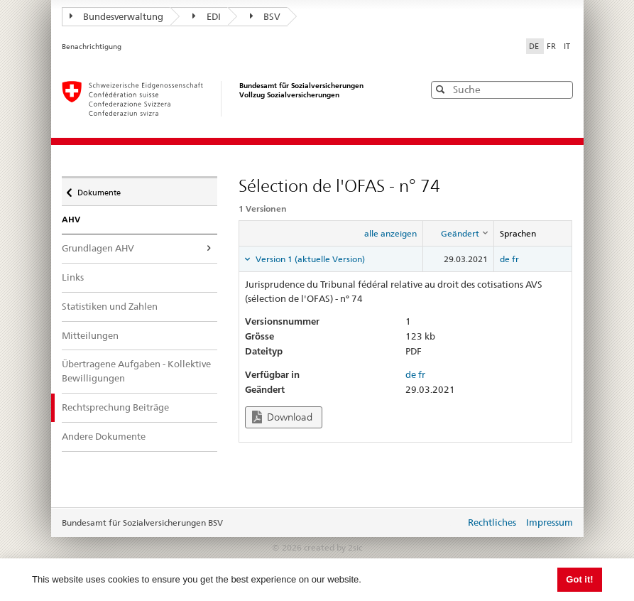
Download (282, 417)
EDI (206, 16)
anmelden (444, 523)
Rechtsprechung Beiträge (125, 407)
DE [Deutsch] (535, 46)
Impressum (549, 522)
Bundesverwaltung (117, 16)
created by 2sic (333, 547)
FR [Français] (552, 46)
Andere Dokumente (104, 436)
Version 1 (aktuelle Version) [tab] (309, 259)
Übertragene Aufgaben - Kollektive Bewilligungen (136, 371)
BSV (265, 16)
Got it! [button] (579, 579)
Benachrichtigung (91, 46)
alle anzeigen (390, 233)
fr (515, 259)
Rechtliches (492, 522)
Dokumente (99, 189)
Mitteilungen (90, 335)
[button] (561, 89)
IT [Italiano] (567, 46)
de (505, 259)
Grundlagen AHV (98, 248)
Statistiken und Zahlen (110, 306)
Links (73, 277)
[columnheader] (458, 234)
